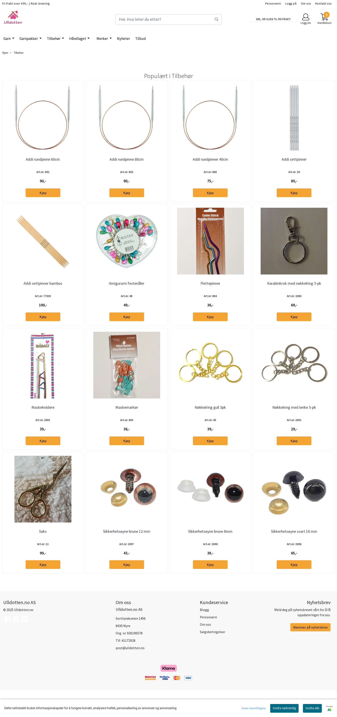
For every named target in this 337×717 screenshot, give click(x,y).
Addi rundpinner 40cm (210, 165)
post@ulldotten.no (130, 674)
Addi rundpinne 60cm (43, 165)
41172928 (128, 667)
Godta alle (312, 708)
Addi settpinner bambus (43, 296)
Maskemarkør (126, 427)
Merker (102, 38)
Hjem (5, 52)
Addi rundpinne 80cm (127, 165)
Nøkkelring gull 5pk (210, 427)
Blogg (204, 636)
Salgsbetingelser (212, 658)
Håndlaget (78, 38)
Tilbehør (54, 38)
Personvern (273, 3)
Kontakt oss (323, 3)
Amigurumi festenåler (126, 296)
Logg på (291, 3)
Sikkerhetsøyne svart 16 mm (294, 557)
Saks (43, 557)
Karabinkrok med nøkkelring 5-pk (294, 296)
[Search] (168, 19)
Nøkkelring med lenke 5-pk (294, 427)
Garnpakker (29, 38)
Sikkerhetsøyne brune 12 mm (126, 557)
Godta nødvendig (284, 708)
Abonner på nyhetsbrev (310, 654)
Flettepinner (210, 296)
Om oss (306, 3)
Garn (7, 38)
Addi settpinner (294, 165)
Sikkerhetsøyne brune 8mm (210, 557)
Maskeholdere (42, 427)
